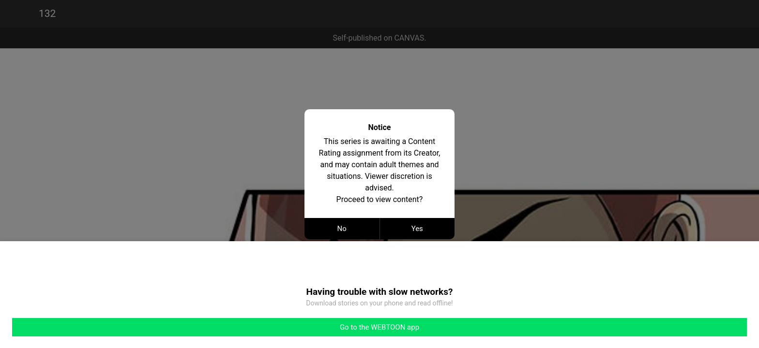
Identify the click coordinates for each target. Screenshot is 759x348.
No (342, 228)
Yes (417, 228)
